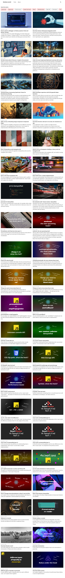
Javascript (4, 9)
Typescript (10, 9)
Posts (15, 2)
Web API (48, 9)
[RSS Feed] (60, 2)
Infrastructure (41, 9)
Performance (18, 9)
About (19, 2)
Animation (54, 9)
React (34, 9)
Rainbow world (7, 2)
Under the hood (27, 9)
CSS (60, 9)
